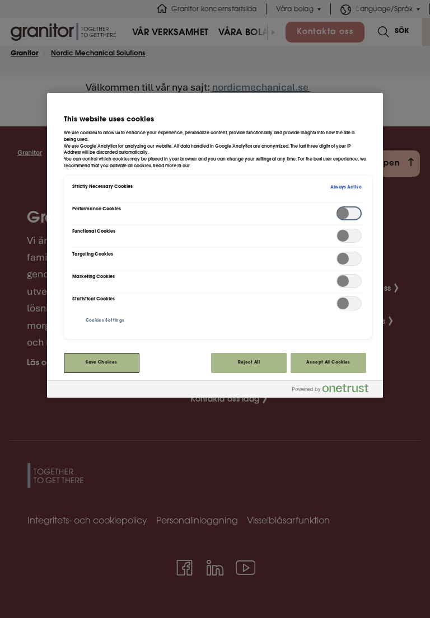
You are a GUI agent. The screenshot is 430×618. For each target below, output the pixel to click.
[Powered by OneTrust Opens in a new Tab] (334, 391)
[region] (215, 245)
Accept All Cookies (328, 363)
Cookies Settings (105, 321)
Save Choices (101, 363)
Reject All (249, 363)
